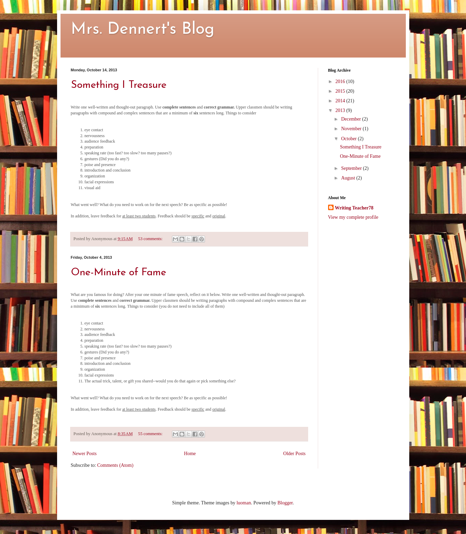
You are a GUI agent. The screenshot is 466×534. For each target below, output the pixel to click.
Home (190, 453)
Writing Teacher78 (354, 207)
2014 (340, 100)
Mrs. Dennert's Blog (142, 29)
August (348, 178)
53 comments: (151, 238)
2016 (340, 81)
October (349, 138)
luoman (244, 502)
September (352, 168)
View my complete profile (353, 217)
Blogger (285, 502)
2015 (340, 91)
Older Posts (294, 453)
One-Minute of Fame (118, 272)
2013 (340, 110)
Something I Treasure (118, 85)
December (351, 119)
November (352, 128)
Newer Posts (85, 453)
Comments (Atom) (115, 465)
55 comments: (151, 433)
